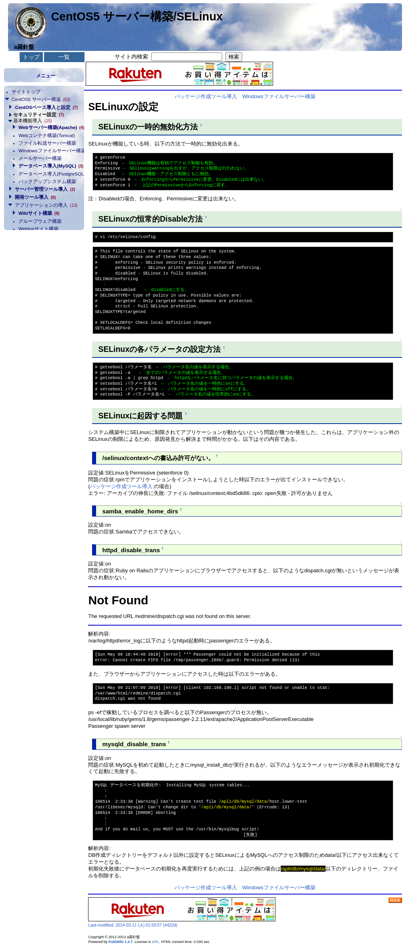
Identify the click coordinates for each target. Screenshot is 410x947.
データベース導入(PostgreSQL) (48, 173)
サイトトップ (26, 91)
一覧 (64, 57)
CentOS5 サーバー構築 (41, 99)
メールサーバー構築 (40, 158)
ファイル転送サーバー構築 (47, 142)
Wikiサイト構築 (38, 213)
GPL (155, 942)
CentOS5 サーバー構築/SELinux (137, 16)
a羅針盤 (24, 47)
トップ (31, 57)
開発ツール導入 (35, 197)
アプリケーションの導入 (46, 205)
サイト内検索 (131, 56)
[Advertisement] (44, 270)
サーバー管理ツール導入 (45, 189)
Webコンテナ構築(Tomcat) (46, 135)
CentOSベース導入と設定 (46, 107)
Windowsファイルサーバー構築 (48, 150)
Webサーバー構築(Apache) (48, 127)
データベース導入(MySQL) (48, 165)
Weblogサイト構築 (38, 228)
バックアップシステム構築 (47, 181)
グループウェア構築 (40, 221)
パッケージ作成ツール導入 (206, 96)
